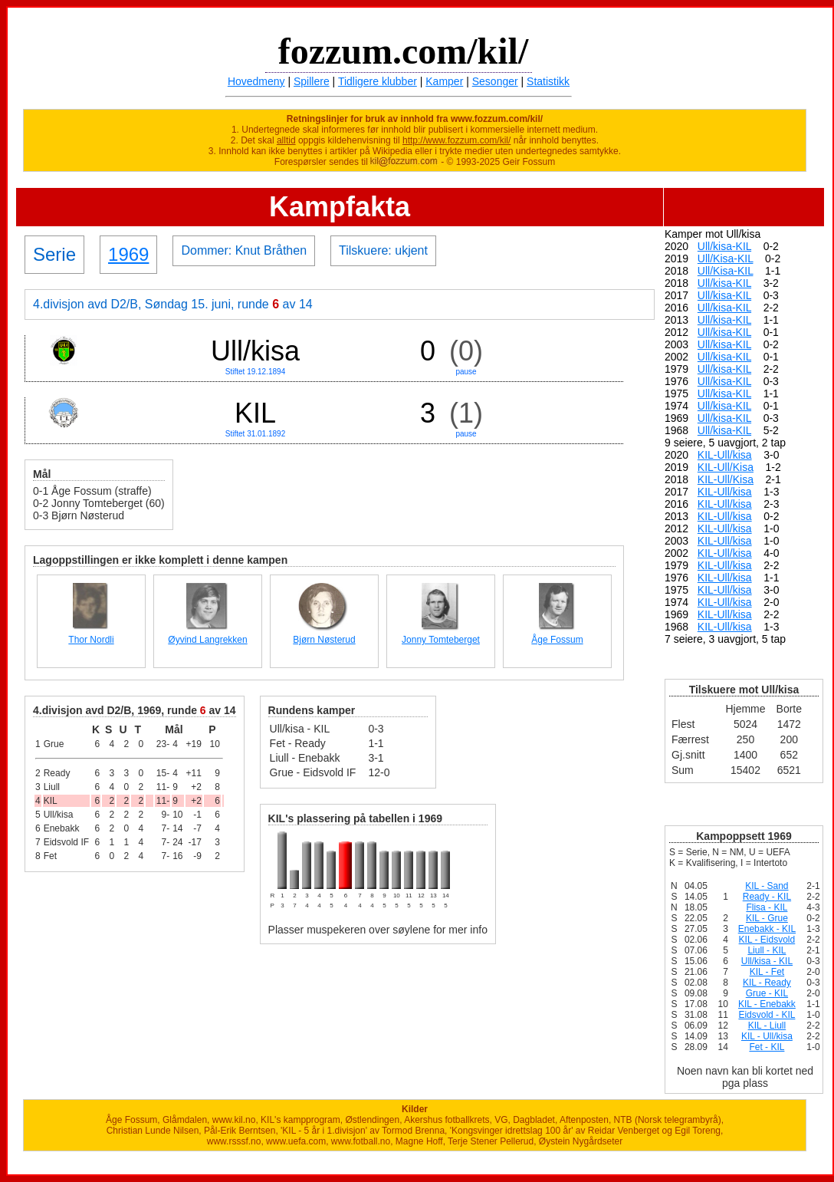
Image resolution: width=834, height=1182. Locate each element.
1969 (128, 254)
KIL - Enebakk (767, 1004)
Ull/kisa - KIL (767, 961)
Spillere (312, 81)
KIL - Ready (767, 982)
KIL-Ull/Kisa (726, 467)
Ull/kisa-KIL (724, 246)
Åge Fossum (557, 639)
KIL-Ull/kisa (725, 455)
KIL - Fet (767, 971)
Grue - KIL (767, 993)
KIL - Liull (767, 1025)
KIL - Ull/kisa (767, 1036)
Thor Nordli (90, 639)
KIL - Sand (766, 886)
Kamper (444, 81)
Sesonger (495, 81)
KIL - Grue (767, 918)
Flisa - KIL (766, 907)
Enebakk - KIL (767, 929)
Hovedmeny (256, 81)
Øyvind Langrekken (207, 639)
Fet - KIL (766, 1047)
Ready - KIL (767, 896)
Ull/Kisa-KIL (726, 258)
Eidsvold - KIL (766, 1014)
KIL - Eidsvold (767, 939)
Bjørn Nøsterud (324, 639)
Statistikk (548, 81)
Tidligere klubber (377, 81)
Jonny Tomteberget (441, 639)
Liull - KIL (766, 950)
